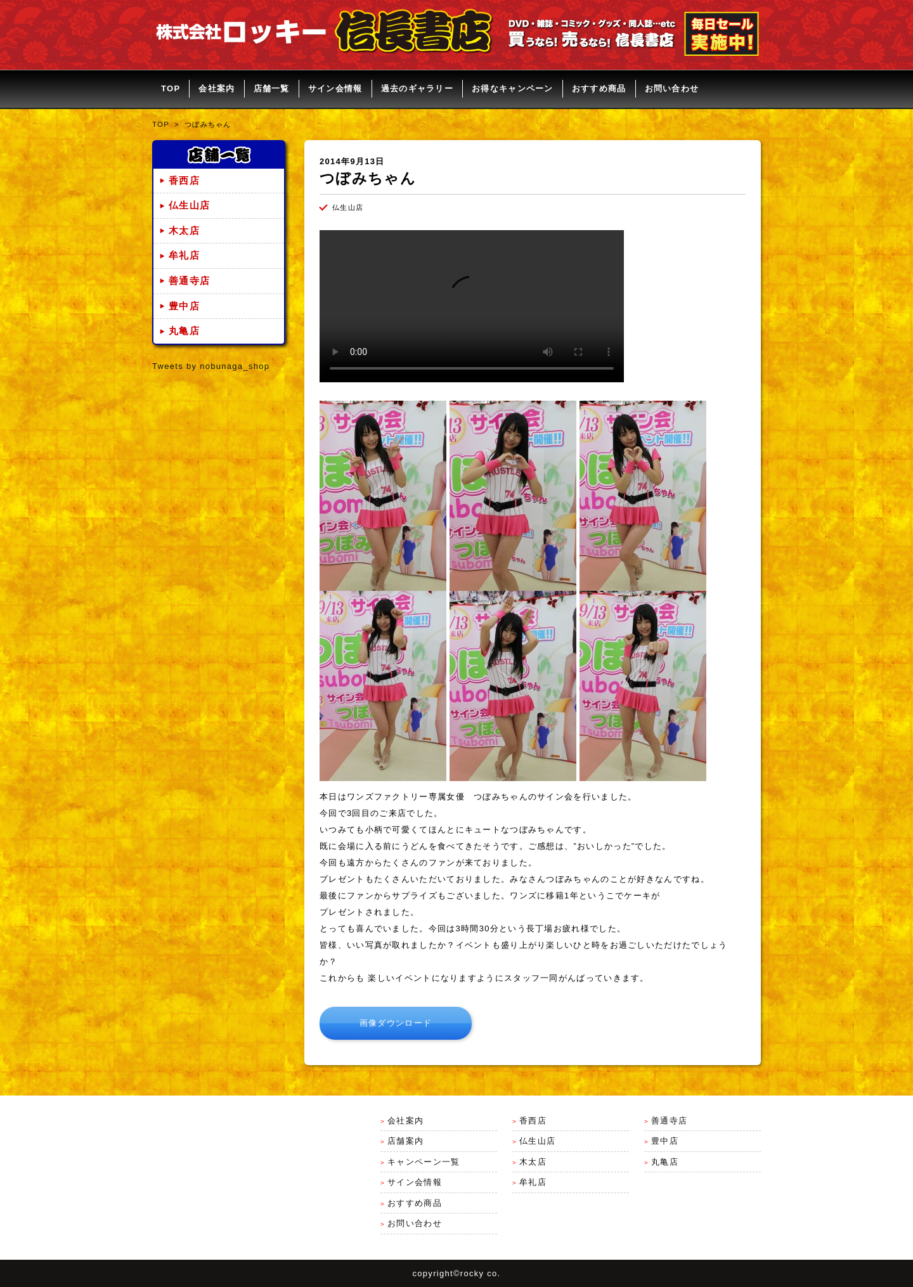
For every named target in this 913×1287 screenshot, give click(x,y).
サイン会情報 (335, 88)
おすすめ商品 (599, 88)
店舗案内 (405, 1141)
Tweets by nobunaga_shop (210, 366)
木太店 (184, 231)
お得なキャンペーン (513, 88)
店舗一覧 (272, 88)
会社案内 (216, 88)
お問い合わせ (672, 88)
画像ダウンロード (395, 1023)
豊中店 (184, 306)
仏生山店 (189, 205)
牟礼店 (184, 255)
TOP (170, 88)
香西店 (184, 181)
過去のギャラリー (417, 88)
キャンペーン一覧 (423, 1162)
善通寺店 (189, 281)
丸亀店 (184, 331)
